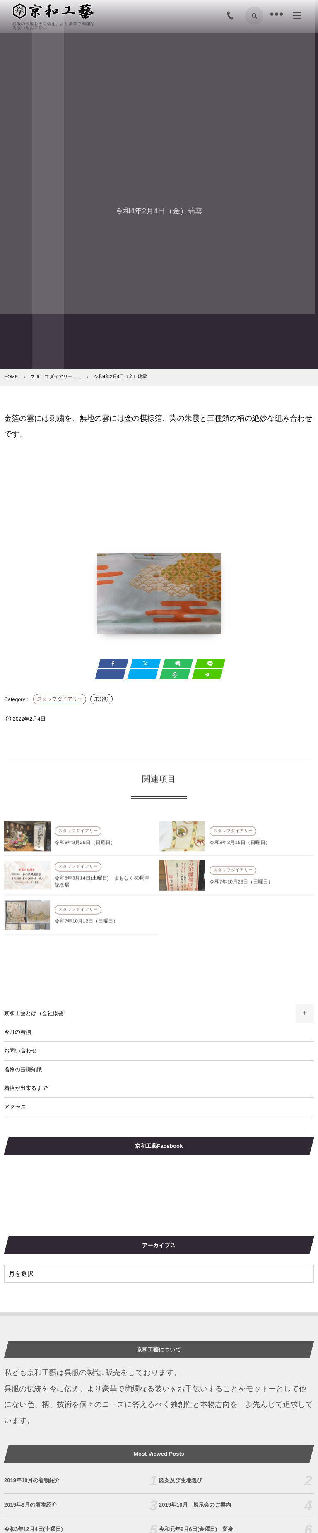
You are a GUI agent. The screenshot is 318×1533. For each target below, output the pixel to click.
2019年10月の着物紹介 (32, 1480)
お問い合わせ (20, 1050)
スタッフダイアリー (59, 699)
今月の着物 (17, 1032)
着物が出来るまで (26, 1088)
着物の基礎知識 (23, 1069)
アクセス (15, 1107)
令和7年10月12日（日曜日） (86, 924)
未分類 (101, 699)
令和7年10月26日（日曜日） (241, 885)
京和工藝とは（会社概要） (36, 1013)
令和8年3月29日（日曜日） (85, 845)
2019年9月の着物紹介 (30, 1505)
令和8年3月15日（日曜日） (240, 845)
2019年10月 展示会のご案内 (195, 1505)
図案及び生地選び (180, 1480)
